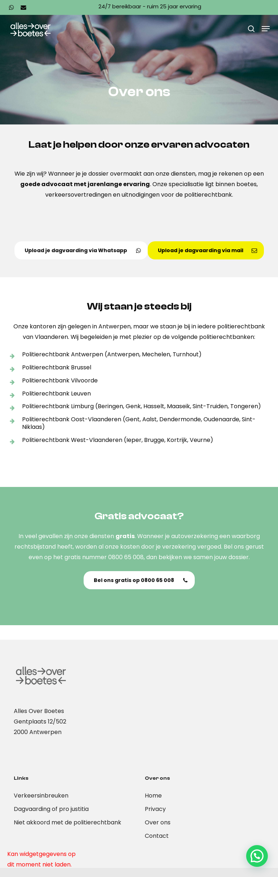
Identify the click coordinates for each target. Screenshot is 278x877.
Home (153, 795)
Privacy (155, 809)
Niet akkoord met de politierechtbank (67, 822)
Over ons (157, 822)
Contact (157, 836)
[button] (266, 28)
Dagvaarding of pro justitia (51, 809)
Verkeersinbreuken (41, 795)
